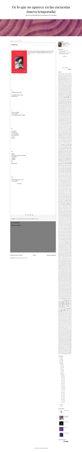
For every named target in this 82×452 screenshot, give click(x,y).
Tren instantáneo (65, 340)
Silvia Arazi (68, 330)
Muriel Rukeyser (61, 281)
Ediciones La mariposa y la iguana (65, 151)
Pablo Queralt (68, 290)
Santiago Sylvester (61, 327)
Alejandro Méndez (67, 81)
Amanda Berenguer (68, 86)
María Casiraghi (65, 262)
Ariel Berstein (63, 94)
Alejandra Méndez (60, 80)
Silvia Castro (65, 331)
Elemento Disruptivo (65, 170)
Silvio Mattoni (60, 335)
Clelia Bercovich (68, 119)
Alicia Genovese (61, 84)
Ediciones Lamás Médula (63, 152)
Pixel (70, 297)
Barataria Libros (64, 96)
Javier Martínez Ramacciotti (66, 417)
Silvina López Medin (61, 334)
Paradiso (63, 292)
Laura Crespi (60, 237)
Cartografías (60, 110)
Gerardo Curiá (60, 193)
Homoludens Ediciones (66, 202)
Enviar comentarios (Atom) (21, 258)
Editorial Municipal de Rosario (62, 166)
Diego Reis (63, 136)
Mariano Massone (66, 269)
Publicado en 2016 (34, 218)
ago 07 (62, 384)
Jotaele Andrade (66, 224)
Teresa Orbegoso (62, 339)
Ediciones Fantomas (61, 149)
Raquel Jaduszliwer (64, 313)
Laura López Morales (61, 239)
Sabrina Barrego (60, 324)
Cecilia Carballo (66, 112)
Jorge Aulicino (68, 219)
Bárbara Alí (68, 96)
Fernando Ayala (61, 182)
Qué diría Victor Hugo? (66, 311)
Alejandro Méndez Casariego (62, 82)
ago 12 (62, 393)
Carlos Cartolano (68, 106)
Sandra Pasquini (60, 326)
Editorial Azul (62, 159)
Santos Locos (68, 327)
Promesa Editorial (66, 299)
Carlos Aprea (64, 105)
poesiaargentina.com (64, 298)
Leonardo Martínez (65, 241)
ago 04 (62, 380)
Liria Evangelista (69, 247)
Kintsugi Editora (60, 231)
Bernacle (63, 98)
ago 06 (62, 383)
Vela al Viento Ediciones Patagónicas (64, 344)
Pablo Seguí (60, 291)
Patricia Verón (63, 293)
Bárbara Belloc (60, 97)
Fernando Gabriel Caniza (68, 183)
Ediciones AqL (68, 140)
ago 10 (62, 390)
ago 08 (62, 386)
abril (61, 369)
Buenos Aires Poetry (63, 101)
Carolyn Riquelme (67, 109)
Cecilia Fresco (64, 113)
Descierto (69, 132)
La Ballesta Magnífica (68, 231)
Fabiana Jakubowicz (65, 180)
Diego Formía (65, 135)
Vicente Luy (65, 348)
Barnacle (65, 97)
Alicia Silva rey (66, 85)
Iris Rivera (63, 210)
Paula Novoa (27, 218)
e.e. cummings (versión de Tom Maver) (64, 139)
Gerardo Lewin (66, 193)
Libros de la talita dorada (66, 243)
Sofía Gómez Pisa (67, 335)
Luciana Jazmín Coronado (61, 252)
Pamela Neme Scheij (65, 291)
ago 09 (62, 387)
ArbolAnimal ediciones (66, 93)
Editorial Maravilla (67, 165)
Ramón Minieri (68, 312)
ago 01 (62, 376)
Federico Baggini (64, 181)
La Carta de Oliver (67, 232)
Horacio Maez (66, 203)
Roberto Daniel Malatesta (66, 318)
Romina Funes (66, 320)
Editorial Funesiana (67, 164)
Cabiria (65, 102)
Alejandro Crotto (60, 81)
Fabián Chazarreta (65, 179)
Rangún (59, 313)
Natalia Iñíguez (66, 282)
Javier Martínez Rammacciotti (67, 214)
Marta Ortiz (59, 274)
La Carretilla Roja (61, 232)
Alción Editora (60, 79)
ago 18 (62, 402)
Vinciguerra (66, 350)
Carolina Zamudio (60, 109)
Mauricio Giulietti (60, 277)
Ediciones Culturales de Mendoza (65, 142)
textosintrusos (68, 339)
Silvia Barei (59, 331)
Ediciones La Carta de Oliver (67, 150)
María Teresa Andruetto (67, 267)
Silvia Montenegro (67, 332)
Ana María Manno (66, 89)
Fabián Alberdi (60, 179)
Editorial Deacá (67, 162)
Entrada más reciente (16, 255)
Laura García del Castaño (66, 238)
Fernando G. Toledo (61, 183)
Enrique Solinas (60, 175)
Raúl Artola (69, 313)
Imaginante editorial (61, 207)
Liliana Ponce (63, 247)
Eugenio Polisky (60, 178)
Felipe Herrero (69, 181)
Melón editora (69, 278)
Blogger (46, 448)
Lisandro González (61, 248)
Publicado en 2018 (66, 307)
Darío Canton (64, 129)
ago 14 (62, 396)
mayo (61, 370)
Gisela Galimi (64, 195)
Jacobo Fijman (69, 212)
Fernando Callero (68, 182)
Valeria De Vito (64, 342)
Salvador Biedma (60, 325)
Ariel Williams (68, 94)
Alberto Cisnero (61, 77)
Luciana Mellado (69, 252)
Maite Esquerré (60, 256)
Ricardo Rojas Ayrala (64, 316)
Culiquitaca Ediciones (65, 124)
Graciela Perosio (67, 196)
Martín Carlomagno (65, 274)
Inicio (34, 255)
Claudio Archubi (62, 119)
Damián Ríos (66, 126)
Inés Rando (63, 208)
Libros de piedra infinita (62, 244)
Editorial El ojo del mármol (63, 163)
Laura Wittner (68, 239)
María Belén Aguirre (67, 261)
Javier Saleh (66, 215)
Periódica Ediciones (65, 297)
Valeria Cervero (66, 42)
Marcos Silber (66, 260)
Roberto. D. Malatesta (68, 319)
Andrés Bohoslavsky (67, 91)
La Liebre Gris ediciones (64, 234)
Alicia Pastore (68, 84)
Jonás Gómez (63, 219)
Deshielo (59, 133)
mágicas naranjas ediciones (66, 255)
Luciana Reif (61, 253)
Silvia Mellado (61, 332)
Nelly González (69, 284)
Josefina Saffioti (60, 224)
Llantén (70, 248)
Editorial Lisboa (60, 165)
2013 (60, 357)
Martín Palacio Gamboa (65, 275)
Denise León (64, 132)
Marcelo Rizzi (60, 260)
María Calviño (60, 262)
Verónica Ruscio (64, 346)
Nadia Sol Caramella (67, 281)
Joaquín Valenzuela (67, 217)
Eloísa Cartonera (60, 172)
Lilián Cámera (66, 245)
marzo (61, 367)
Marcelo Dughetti (61, 259)
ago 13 (62, 395)
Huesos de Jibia (65, 204)
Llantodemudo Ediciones (63, 249)
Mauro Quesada (66, 277)
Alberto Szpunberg (67, 78)
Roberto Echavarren (61, 319)
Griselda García (65, 197)
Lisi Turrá (67, 248)
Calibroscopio (66, 103)
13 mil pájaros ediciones (61, 73)
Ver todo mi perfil (65, 46)
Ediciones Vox (69, 158)
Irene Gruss (66, 209)
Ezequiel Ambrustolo (67, 178)
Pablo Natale (63, 290)
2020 (60, 404)
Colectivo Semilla (66, 120)
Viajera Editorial (64, 347)
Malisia (65, 256)
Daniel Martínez (66, 127)
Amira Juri (60, 87)
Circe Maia (61, 117)
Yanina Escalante (60, 353)
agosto (61, 374)
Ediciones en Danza (66, 148)
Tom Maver (60, 340)
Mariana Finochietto (61, 268)
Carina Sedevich (65, 104)
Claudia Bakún (64, 118)
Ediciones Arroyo (60, 141)
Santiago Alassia (67, 326)
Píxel (59, 298)
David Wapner (69, 129)
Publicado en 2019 (61, 308)
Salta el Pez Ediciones (67, 324)
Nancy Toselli (60, 282)
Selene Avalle (67, 328)
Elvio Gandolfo (66, 172)
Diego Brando (65, 134)
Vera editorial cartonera (61, 345)
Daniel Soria (65, 128)
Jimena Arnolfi (69, 216)
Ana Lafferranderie (66, 88)
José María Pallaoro (62, 223)
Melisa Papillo (64, 278)
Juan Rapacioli (65, 227)
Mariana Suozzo (60, 269)
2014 (60, 359)
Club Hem (60, 120)
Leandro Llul (60, 240)
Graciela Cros (62, 196)
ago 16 (62, 399)
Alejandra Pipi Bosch (67, 80)
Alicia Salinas (60, 85)
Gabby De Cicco (64, 190)
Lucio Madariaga (66, 253)
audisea (59, 95)
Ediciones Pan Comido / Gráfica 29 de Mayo (64, 154)
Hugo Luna (66, 205)
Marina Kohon (69, 271)
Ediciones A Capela (61, 140)
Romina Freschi (60, 320)
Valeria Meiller (69, 342)
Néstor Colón (61, 285)
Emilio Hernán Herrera (65, 173)
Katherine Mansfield (67, 230)
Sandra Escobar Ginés (67, 325)
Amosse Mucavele (66, 87)
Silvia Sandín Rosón (68, 333)
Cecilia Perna (69, 113)
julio (61, 373)
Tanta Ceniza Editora (68, 338)
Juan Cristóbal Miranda (67, 225)
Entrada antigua (51, 255)
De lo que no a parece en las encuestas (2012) (64, 51)
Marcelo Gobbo (68, 259)
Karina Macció (60, 230)
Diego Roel (68, 136)
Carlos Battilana (62, 106)
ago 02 (62, 377)
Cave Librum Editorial (20, 218)
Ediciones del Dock (65, 145)
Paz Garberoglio (66, 296)
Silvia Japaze (69, 331)
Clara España (66, 117)
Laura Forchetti (66, 237)
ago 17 (62, 400)
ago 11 (62, 392)
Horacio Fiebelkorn (60, 203)
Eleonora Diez (64, 171)
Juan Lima (60, 227)
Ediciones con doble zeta (67, 141)
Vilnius (62, 350)
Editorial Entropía (60, 164)
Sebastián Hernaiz (60, 328)
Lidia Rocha (61, 245)
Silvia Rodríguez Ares (61, 333)
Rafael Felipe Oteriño (61, 312)
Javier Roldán (61, 215)
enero (61, 364)
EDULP (66, 168)
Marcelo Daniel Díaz (66, 258)
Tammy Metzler (61, 338)
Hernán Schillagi (66, 201)
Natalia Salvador (64, 284)
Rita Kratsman (65, 317)
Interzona (67, 208)
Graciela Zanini (60, 197)
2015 (60, 360)
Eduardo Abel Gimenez (66, 167)
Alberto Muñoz (60, 78)
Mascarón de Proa (67, 276)
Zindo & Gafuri (66, 353)
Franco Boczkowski (65, 189)
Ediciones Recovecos (63, 155)
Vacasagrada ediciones (61, 341)
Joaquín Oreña (61, 217)
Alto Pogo (63, 86)
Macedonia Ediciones (66, 254)
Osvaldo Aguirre (60, 288)
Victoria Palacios (64, 349)
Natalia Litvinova (65, 283)
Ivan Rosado (67, 211)
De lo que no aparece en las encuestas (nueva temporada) (41, 9)
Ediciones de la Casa (61, 143)
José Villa (68, 223)
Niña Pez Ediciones (68, 285)
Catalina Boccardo (66, 110)
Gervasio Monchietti (64, 194)
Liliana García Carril (65, 246)
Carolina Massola (61, 108)
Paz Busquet (61, 296)
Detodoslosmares (65, 133)
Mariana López (68, 268)
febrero (61, 366)
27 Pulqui (67, 73)
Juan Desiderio (60, 226)
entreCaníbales (67, 175)
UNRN (69, 340)
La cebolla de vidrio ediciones (62, 233)
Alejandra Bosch (67, 79)
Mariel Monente (64, 270)
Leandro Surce (66, 240)
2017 (60, 363)
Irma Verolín (62, 211)
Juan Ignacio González (67, 226)
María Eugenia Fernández (66, 263)
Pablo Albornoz (64, 289)
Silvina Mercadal (68, 334)
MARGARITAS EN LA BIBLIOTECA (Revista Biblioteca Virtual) (65, 53)
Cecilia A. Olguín (66, 111)
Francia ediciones (64, 188)
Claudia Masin (69, 118)
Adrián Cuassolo (65, 74)
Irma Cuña (67, 210)
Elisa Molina (69, 171)
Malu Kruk (69, 256)
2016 (60, 362)
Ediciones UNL (63, 158)
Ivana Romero (64, 212)
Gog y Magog (69, 195)
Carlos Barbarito (69, 105)
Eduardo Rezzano (60, 168)
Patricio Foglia (68, 293)
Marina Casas (64, 271)
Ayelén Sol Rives (64, 95)
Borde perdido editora (65, 99)
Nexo (64, 285)
